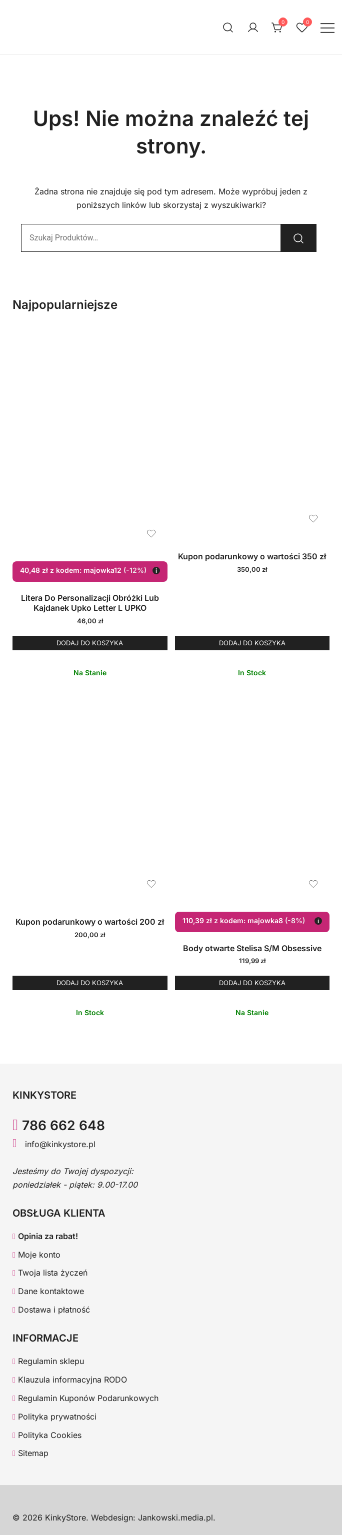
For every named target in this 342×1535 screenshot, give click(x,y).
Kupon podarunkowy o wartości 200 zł (90, 922)
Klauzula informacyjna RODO (69, 1380)
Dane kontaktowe (48, 1291)
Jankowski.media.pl (175, 1518)
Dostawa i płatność (51, 1310)
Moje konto (36, 1255)
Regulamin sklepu (48, 1361)
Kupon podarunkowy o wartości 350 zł (252, 556)
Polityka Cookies (47, 1435)
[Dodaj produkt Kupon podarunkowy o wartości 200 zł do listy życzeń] (151, 884)
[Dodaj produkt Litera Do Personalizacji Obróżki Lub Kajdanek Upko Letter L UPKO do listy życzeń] (151, 533)
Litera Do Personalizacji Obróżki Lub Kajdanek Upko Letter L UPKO (90, 603)
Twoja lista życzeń (50, 1273)
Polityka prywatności (54, 1417)
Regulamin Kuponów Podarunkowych (85, 1398)
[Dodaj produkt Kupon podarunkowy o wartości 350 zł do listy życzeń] (313, 518)
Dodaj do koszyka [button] (89, 643)
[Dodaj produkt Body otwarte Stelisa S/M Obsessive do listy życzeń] (313, 884)
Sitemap (30, 1453)
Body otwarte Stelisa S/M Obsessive (252, 948)
